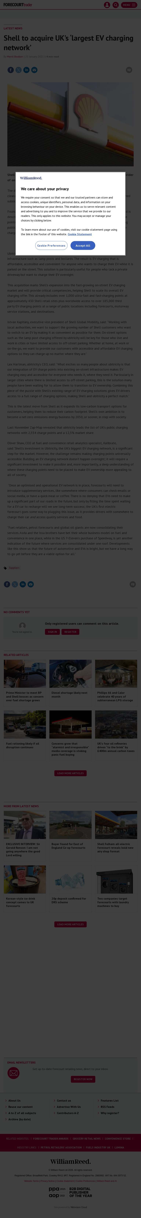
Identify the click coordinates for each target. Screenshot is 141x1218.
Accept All (83, 245)
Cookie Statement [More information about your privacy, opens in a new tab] (80, 234)
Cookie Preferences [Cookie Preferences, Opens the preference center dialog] (51, 245)
